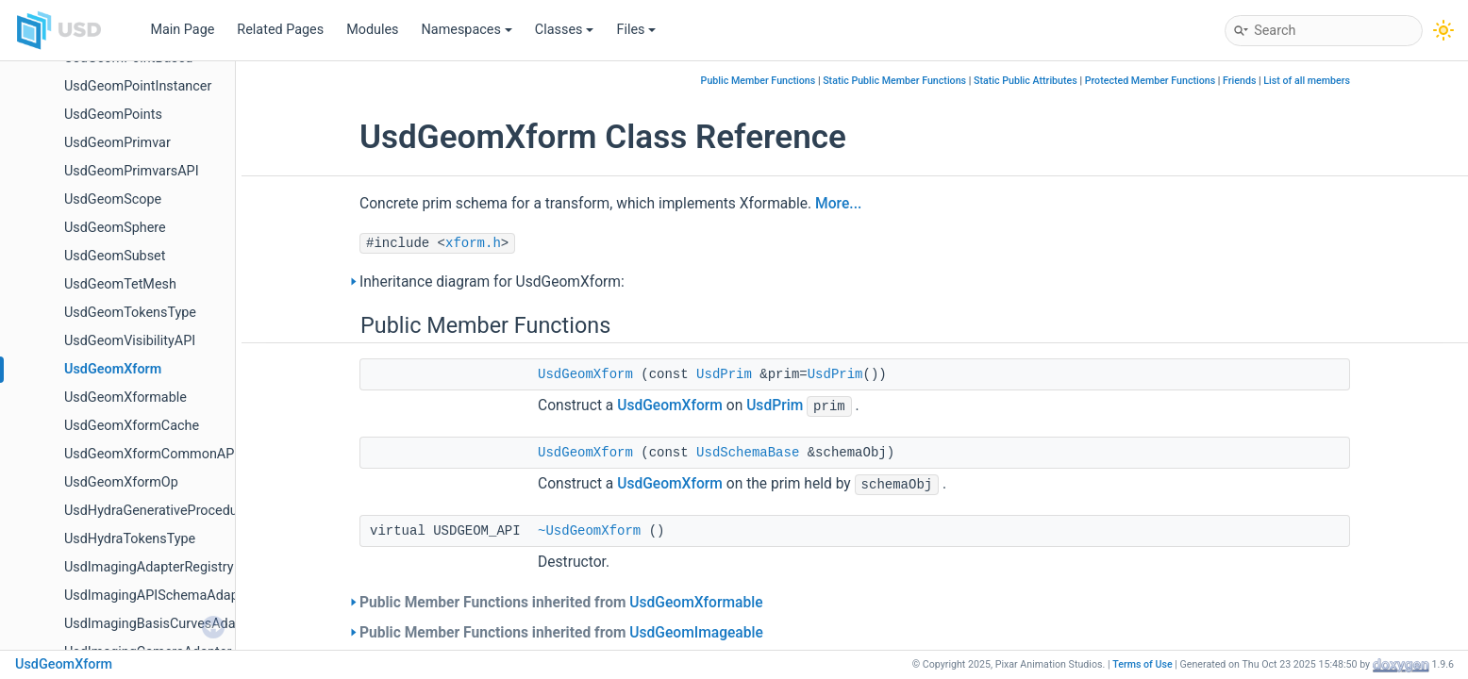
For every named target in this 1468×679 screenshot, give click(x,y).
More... (838, 203)
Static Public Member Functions (894, 81)
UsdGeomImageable (696, 632)
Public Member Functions (758, 81)
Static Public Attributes (1025, 81)
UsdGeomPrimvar (117, 143)
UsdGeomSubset (114, 256)
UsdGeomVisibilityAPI (129, 341)
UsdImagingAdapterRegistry (149, 567)
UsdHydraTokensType (129, 539)
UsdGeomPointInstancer (137, 86)
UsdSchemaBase (747, 452)
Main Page (182, 30)
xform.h (473, 243)
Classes (564, 30)
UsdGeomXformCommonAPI (151, 454)
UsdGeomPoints (113, 115)
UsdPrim (724, 374)
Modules (372, 30)
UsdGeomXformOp (121, 482)
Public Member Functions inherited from (561, 602)
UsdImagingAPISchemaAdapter (159, 596)
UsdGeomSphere (115, 228)
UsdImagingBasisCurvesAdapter (161, 624)
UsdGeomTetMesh (120, 284)
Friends (1239, 81)
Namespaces (467, 30)
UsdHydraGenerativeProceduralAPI (169, 511)
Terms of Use (1142, 664)
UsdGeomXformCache (131, 426)
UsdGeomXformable (125, 397)
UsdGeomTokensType (130, 313)
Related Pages (280, 30)
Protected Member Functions (1150, 81)
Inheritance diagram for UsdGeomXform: (492, 281)
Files (636, 30)
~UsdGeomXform (589, 530)
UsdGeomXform (112, 369)
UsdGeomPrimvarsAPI (131, 171)
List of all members (1306, 81)
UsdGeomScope (112, 199)
